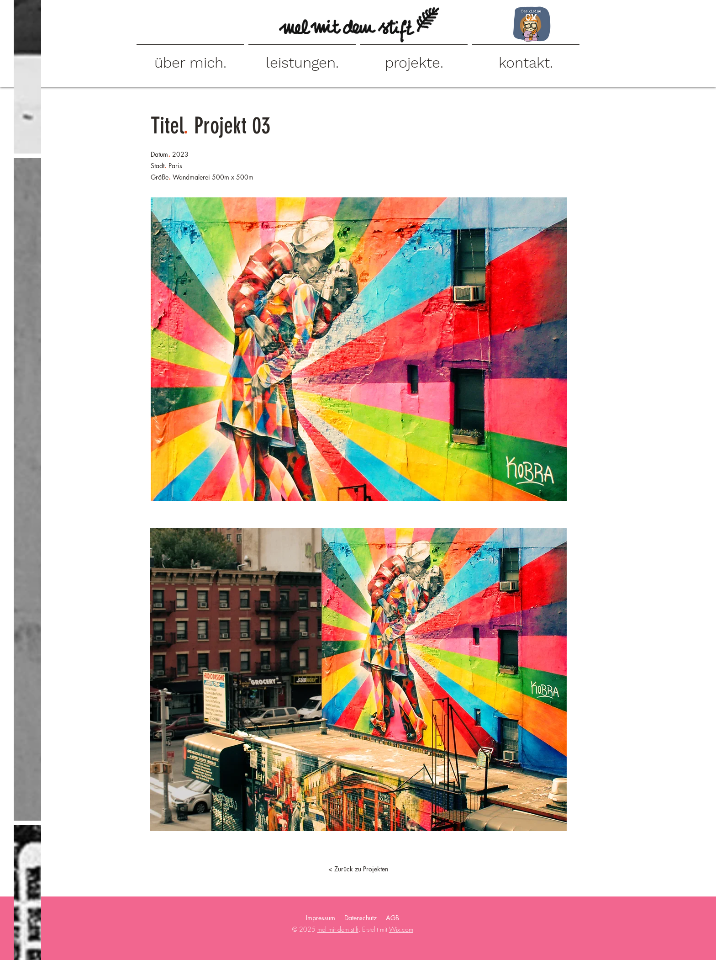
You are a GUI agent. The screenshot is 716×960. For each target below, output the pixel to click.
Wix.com (401, 929)
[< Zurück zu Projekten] (358, 869)
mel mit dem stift (337, 929)
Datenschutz (360, 917)
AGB (392, 917)
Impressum (320, 917)
